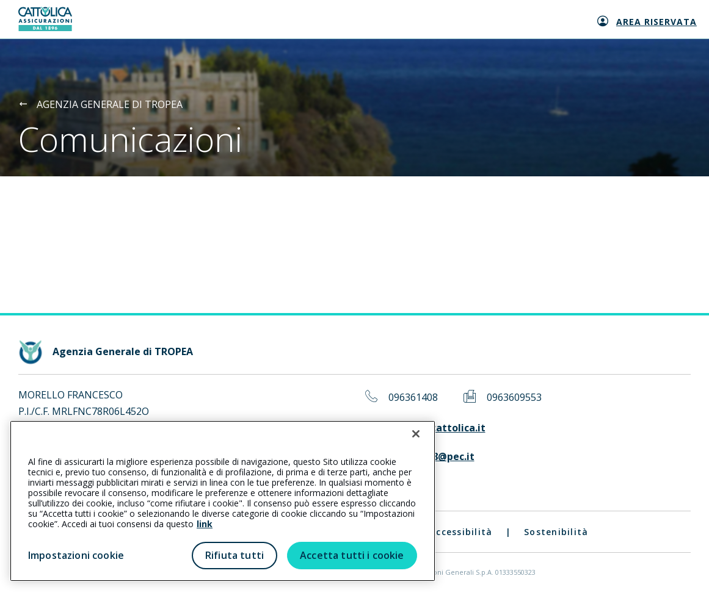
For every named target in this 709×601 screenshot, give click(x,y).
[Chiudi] (415, 433)
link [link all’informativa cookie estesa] (205, 524)
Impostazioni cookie (76, 555)
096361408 (413, 397)
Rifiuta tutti (234, 555)
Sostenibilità (556, 532)
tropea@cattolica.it (436, 428)
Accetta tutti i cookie (352, 555)
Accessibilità (461, 532)
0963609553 (514, 397)
